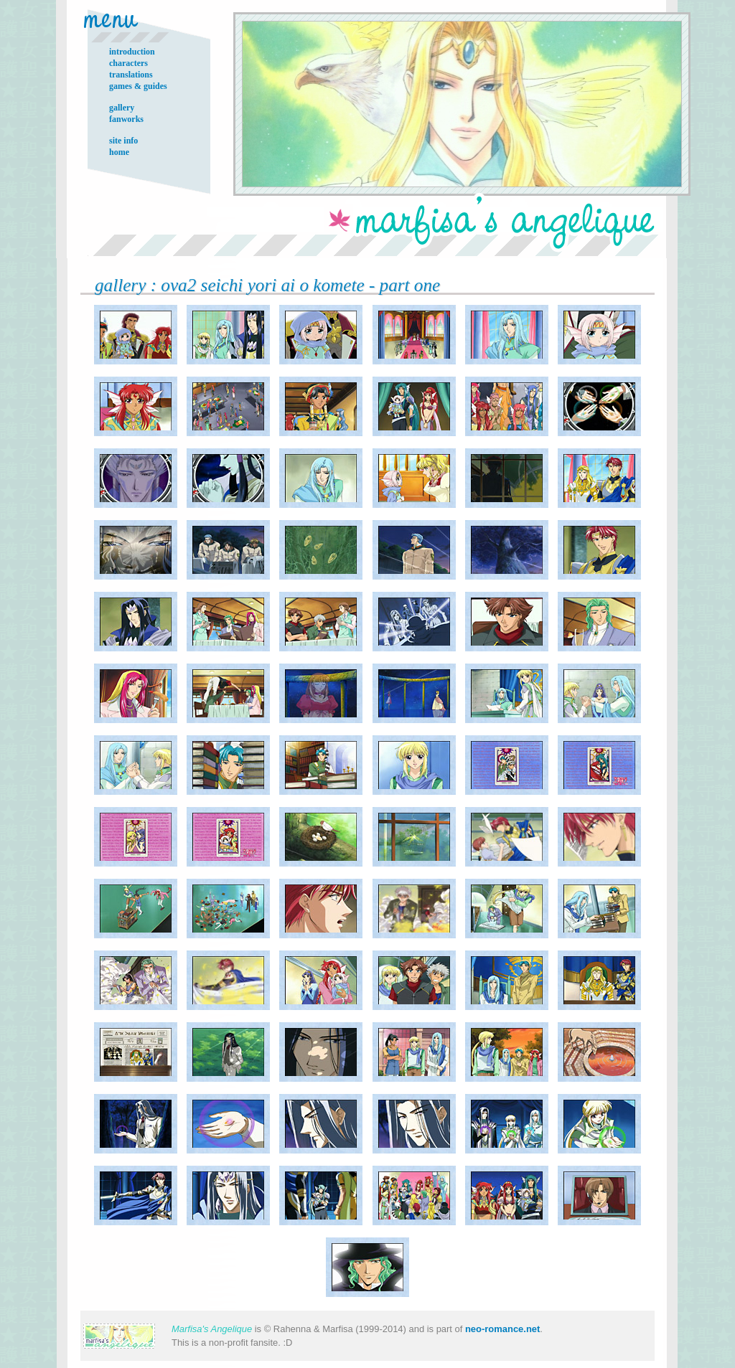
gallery (121, 108)
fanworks (126, 119)
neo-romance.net (502, 1329)
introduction (132, 52)
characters (128, 63)
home (119, 152)
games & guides (138, 86)
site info (123, 141)
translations (131, 75)
